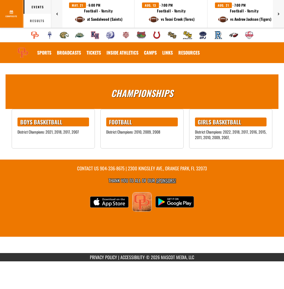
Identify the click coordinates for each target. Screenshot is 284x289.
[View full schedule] (12, 14)
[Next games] (278, 14)
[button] (98, 14)
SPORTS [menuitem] (44, 52)
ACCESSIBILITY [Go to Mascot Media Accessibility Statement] (132, 257)
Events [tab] (38, 7)
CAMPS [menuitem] (150, 52)
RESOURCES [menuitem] (189, 52)
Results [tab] (37, 21)
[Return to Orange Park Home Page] (23, 49)
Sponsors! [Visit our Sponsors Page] (166, 180)
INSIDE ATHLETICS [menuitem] (122, 52)
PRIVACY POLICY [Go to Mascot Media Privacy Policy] (103, 257)
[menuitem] (35, 35)
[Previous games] (56, 14)
